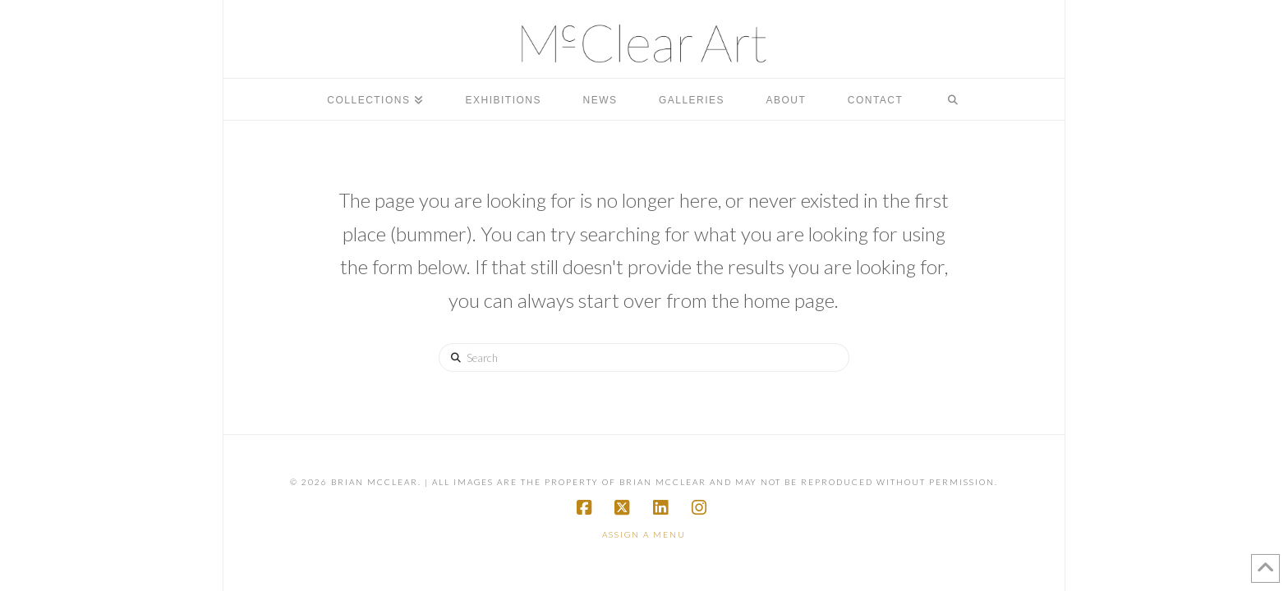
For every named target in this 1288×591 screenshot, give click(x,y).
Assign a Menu (644, 534)
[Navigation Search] (952, 99)
